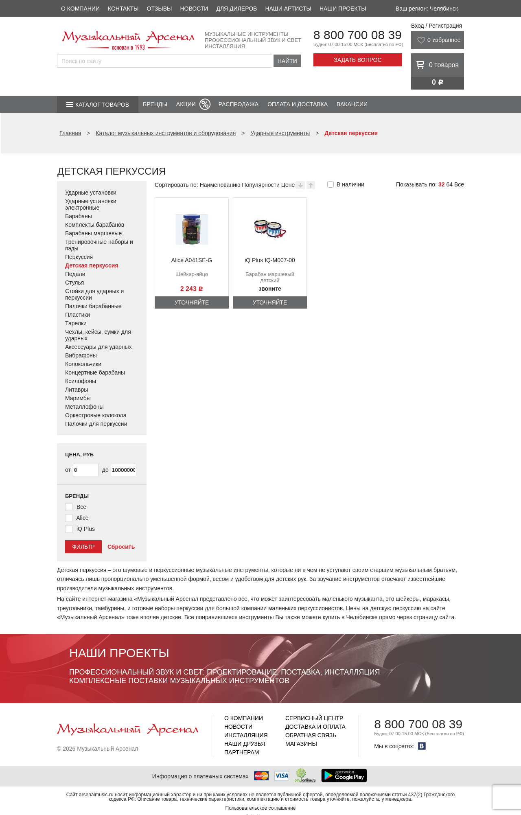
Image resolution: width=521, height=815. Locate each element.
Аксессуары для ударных (98, 347)
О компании (80, 8)
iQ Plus (86, 529)
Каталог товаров (102, 104)
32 (441, 184)
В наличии (350, 184)
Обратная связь (310, 735)
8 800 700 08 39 (357, 35)
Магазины (301, 744)
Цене (288, 185)
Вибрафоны (81, 355)
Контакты (123, 8)
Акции (186, 104)
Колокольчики (83, 364)
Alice (82, 518)
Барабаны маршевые (93, 233)
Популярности (260, 185)
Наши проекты (343, 8)
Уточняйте (192, 302)
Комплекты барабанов (94, 224)
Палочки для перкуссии (96, 424)
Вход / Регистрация (436, 25)
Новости (194, 8)
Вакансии (352, 104)
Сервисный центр (314, 718)
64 (449, 184)
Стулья (74, 282)
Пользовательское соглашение (260, 808)
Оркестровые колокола (96, 415)
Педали (75, 274)
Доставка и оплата (315, 726)
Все (459, 184)
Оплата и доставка (297, 104)
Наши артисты (288, 8)
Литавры (76, 389)
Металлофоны (84, 406)
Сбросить (121, 546)
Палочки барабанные (93, 306)
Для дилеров (236, 8)
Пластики (77, 314)
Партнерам (241, 752)
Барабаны (78, 216)
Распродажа (238, 104)
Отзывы (159, 8)
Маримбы (78, 398)
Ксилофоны (80, 381)
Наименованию (220, 185)
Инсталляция (246, 735)
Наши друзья (244, 744)
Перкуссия (79, 257)
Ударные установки (90, 192)
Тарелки (76, 323)
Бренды (155, 104)
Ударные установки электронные (90, 204)
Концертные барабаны (95, 372)
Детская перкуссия (91, 265)
